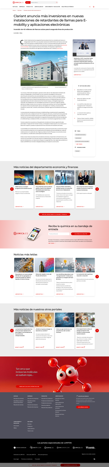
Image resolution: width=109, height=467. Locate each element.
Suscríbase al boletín (80, 234)
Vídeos (15, 428)
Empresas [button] (22, 6)
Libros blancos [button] (39, 6)
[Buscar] (57, 2)
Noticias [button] (15, 6)
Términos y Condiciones (26, 459)
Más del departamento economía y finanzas (54, 214)
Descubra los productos (47, 398)
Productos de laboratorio (47, 400)
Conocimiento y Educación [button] (52, 6)
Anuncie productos (45, 405)
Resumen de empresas (33, 407)
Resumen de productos (46, 407)
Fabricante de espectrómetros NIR (29, 386)
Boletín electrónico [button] (68, 6)
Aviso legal (16, 459)
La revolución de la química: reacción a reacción (84, 113)
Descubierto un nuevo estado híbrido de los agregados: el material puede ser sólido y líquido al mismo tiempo (84, 92)
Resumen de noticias (18, 404)
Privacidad (37, 459)
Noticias (29, 424)
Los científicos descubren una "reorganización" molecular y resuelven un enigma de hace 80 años (84, 106)
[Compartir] (90, 7)
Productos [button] (29, 6)
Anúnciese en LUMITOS (19, 454)
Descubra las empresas (33, 398)
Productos (30, 426)
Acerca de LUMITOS (31, 454)
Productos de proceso (46, 403)
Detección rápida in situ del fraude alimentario (83, 99)
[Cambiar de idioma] (94, 7)
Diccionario (16, 425)
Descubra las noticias (19, 398)
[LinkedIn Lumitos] (94, 459)
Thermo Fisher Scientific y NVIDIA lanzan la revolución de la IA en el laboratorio (85, 120)
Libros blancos (31, 428)
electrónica (60, 48)
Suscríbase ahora (83, 407)
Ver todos (78, 144)
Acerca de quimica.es (43, 454)
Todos (27, 2)
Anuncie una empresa (33, 404)
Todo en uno (30, 431)
